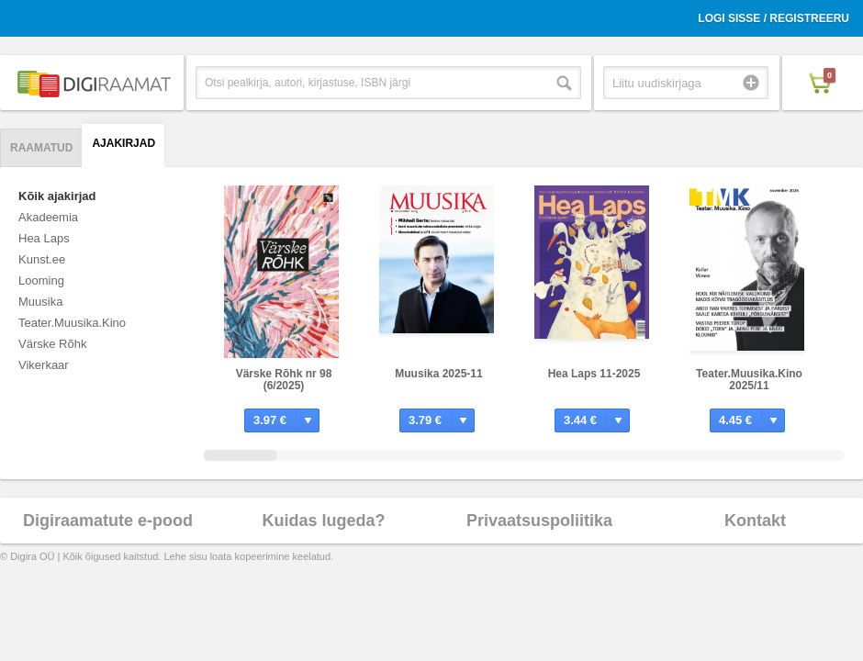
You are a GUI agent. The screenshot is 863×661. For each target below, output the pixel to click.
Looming (41, 280)
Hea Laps (44, 238)
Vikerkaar (43, 365)
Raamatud (41, 147)
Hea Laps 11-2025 (594, 373)
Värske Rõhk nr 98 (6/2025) (284, 379)
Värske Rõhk (52, 344)
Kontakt (755, 520)
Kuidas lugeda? (323, 520)
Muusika (40, 301)
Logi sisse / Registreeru (773, 18)
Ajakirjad (123, 143)
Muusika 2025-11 (438, 373)
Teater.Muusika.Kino (72, 323)
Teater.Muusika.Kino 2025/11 (749, 379)
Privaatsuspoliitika (539, 520)
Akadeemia (48, 217)
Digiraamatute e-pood (108, 520)
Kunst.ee (41, 259)
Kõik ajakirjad (57, 196)
